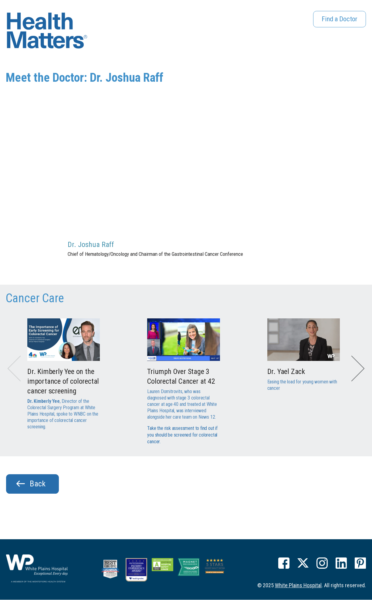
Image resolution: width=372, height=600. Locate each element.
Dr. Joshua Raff (91, 244)
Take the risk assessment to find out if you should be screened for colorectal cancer (182, 434)
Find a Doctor (338, 20)
